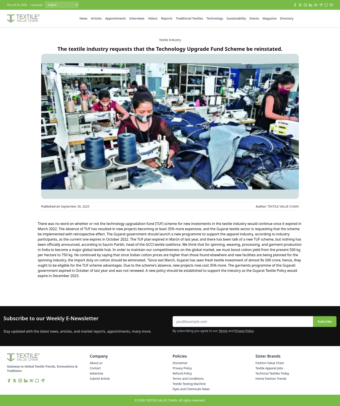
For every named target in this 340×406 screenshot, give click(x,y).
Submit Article (100, 378)
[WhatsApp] (326, 5)
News (84, 18)
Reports (166, 18)
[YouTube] (315, 5)
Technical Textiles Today (272, 373)
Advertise (96, 373)
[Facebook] (295, 5)
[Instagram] (305, 5)
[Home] (23, 18)
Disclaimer (180, 363)
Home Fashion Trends (270, 378)
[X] (300, 5)
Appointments (115, 18)
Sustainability (236, 18)
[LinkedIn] (310, 5)
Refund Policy (182, 373)
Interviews (136, 18)
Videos (152, 18)
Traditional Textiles (189, 18)
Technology (214, 18)
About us (96, 363)
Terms (223, 331)
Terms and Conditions (188, 378)
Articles (96, 18)
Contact (95, 368)
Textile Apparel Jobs (269, 368)
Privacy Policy (244, 331)
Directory (287, 18)
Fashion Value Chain (269, 363)
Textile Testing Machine (189, 384)
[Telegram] (321, 5)
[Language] (61, 5)
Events (254, 18)
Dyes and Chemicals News (191, 389)
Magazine (270, 18)
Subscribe (325, 321)
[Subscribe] (331, 5)
